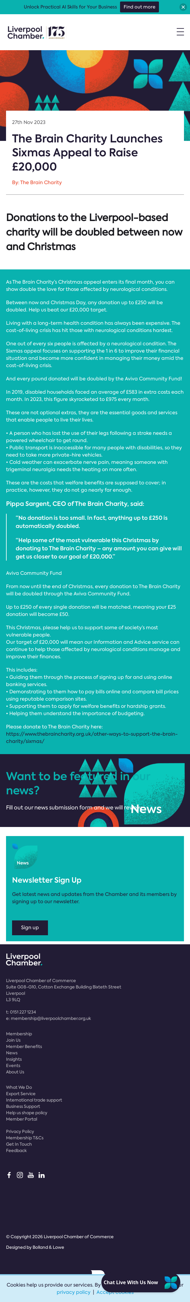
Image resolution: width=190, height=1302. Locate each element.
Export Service (21, 1093)
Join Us (13, 1040)
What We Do (19, 1087)
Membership (19, 1034)
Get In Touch (19, 1144)
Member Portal (21, 1119)
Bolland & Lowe (48, 1247)
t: (21, 1012)
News (11, 1053)
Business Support (23, 1106)
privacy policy (73, 1292)
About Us (15, 1072)
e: (48, 1018)
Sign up (30, 927)
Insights (14, 1059)
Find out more (139, 7)
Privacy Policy (20, 1131)
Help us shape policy (26, 1112)
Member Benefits (24, 1046)
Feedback (16, 1150)
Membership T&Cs (24, 1138)
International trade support (34, 1100)
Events (13, 1065)
